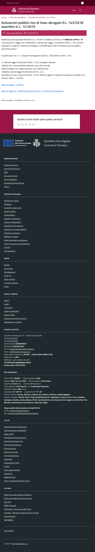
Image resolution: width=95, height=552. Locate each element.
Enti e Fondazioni (10, 179)
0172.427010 (12, 338)
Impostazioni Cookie (11, 462)
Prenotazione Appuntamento (15, 437)
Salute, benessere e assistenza (15, 240)
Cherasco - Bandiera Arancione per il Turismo (21, 512)
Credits (6, 466)
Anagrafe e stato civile (12, 207)
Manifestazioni (9, 272)
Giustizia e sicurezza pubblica (15, 229)
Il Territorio (8, 307)
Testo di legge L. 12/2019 (12, 84)
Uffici (6, 172)
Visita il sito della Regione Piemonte (17, 494)
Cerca (74, 10)
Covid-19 (7, 275)
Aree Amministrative (12, 168)
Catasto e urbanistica (12, 218)
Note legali (8, 459)
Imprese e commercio (12, 233)
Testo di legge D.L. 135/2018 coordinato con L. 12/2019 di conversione (32, 91)
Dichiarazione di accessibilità (15, 430)
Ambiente (7, 204)
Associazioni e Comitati (13, 322)
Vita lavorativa (9, 251)
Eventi (6, 300)
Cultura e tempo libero (12, 222)
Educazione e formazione (13, 225)
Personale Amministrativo (14, 183)
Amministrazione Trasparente (15, 426)
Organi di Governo (11, 165)
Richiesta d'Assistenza (12, 444)
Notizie (6, 265)
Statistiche (8, 473)
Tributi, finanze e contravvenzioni (17, 243)
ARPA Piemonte (10, 505)
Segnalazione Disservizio (13, 441)
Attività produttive (14, 33)
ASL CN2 (7, 502)
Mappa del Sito (9, 477)
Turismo (7, 247)
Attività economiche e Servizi (15, 318)
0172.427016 (12, 341)
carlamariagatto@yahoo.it (19, 410)
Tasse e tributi (9, 279)
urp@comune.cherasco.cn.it (19, 351)
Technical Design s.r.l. (20, 543)
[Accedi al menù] (3, 10)
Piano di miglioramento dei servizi (17, 480)
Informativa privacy (11, 455)
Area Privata (9, 530)
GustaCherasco (10, 516)
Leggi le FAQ (9, 434)
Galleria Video (9, 315)
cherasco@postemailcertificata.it (21, 349)
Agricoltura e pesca (11, 200)
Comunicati (8, 268)
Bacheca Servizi (10, 448)
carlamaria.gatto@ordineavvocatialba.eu (23, 413)
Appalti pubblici (10, 211)
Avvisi (6, 286)
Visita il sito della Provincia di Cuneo (18, 498)
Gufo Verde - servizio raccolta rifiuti (17, 509)
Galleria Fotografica (11, 311)
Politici (6, 186)
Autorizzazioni (9, 215)
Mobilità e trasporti (11, 236)
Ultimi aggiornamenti (12, 470)
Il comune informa (11, 283)
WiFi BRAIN (8, 520)
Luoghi (6, 304)
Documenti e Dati (10, 176)
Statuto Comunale (11, 452)
